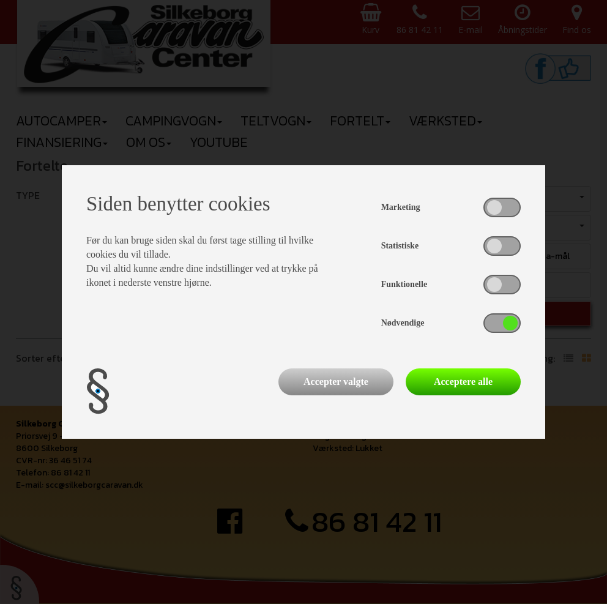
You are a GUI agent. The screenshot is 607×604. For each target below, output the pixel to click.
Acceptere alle (463, 381)
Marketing (400, 207)
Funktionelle (404, 284)
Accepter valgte (336, 381)
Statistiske (400, 245)
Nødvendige (403, 322)
